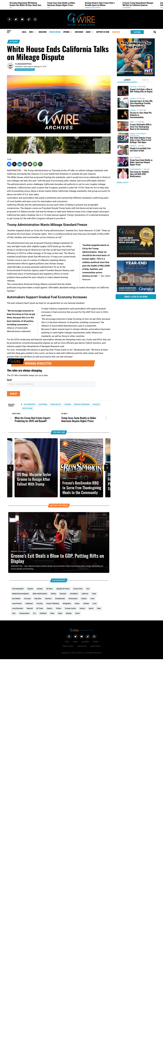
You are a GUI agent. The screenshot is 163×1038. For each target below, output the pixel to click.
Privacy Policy (68, 646)
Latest (19, 470)
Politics (14, 551)
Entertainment (135, 169)
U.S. (11, 8)
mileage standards (81, 404)
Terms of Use (82, 646)
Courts (132, 98)
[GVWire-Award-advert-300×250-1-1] (136, 257)
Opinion (133, 110)
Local (67, 641)
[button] (32, 32)
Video (64, 478)
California (127, 8)
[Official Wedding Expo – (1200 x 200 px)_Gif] (59, 153)
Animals (133, 146)
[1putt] (136, 76)
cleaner (67, 404)
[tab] (127, 80)
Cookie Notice (95, 646)
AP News (13, 41)
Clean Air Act (55, 404)
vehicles (96, 404)
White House (27, 408)
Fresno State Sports (93, 8)
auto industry (29, 404)
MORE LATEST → (124, 183)
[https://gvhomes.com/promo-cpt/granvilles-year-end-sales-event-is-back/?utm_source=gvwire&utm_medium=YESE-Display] (136, 291)
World (75, 641)
